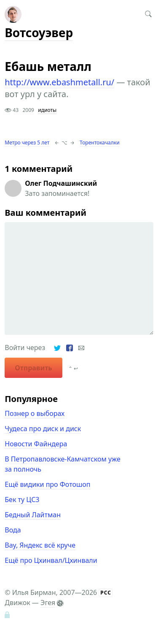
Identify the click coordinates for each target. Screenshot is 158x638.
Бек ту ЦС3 (22, 499)
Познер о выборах (34, 413)
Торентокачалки (100, 142)
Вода (13, 530)
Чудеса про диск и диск (43, 428)
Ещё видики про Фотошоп (47, 484)
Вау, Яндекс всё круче (40, 545)
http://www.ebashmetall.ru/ (59, 82)
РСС (105, 592)
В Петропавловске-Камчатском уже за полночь (62, 464)
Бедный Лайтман (33, 514)
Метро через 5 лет (27, 142)
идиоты (47, 110)
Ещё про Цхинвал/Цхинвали (51, 560)
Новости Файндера (36, 443)
